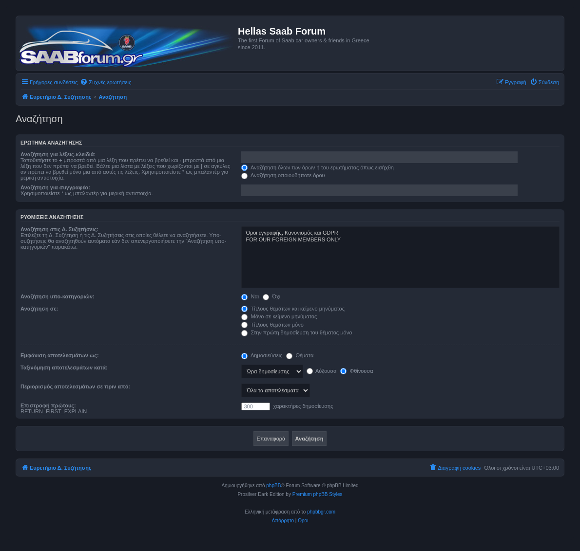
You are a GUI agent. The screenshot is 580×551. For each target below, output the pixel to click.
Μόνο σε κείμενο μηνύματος (279, 316)
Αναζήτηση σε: (39, 309)
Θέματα (299, 355)
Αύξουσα (322, 371)
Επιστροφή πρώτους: (48, 405)
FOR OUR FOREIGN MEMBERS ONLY (400, 240)
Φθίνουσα (356, 371)
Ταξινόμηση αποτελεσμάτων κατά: (64, 367)
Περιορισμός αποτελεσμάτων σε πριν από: (75, 386)
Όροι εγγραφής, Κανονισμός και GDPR (400, 233)
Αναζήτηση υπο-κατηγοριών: (57, 296)
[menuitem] (105, 82)
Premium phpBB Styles (317, 494)
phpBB (273, 485)
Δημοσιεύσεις (261, 355)
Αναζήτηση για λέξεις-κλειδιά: (58, 154)
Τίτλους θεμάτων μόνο (272, 325)
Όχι (271, 296)
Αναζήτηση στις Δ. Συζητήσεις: (59, 229)
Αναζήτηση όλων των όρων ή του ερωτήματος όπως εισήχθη (317, 167)
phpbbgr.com (321, 511)
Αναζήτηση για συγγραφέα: (55, 187)
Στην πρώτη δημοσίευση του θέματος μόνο (296, 332)
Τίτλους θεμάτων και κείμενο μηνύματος (293, 309)
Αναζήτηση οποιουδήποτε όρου (283, 175)
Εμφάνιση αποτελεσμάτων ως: (59, 355)
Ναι (250, 296)
